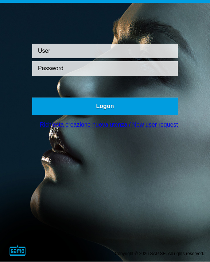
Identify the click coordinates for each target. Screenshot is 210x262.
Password (50, 68)
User (44, 51)
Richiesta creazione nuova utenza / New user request (109, 125)
